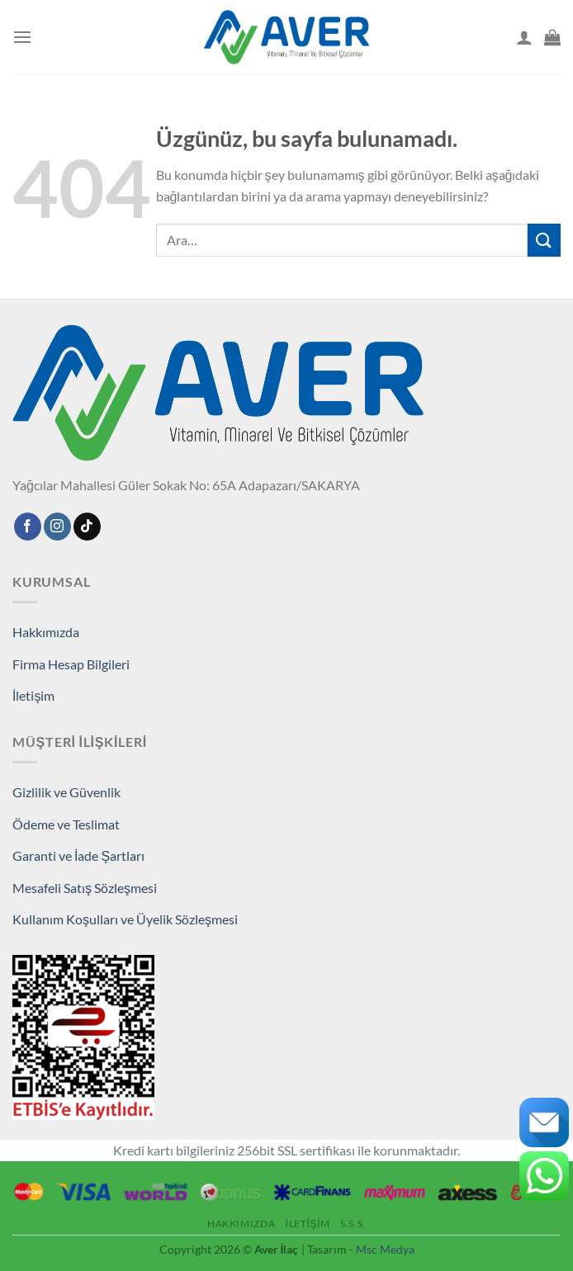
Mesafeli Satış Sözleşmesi (84, 887)
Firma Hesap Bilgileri (71, 664)
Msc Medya (385, 1249)
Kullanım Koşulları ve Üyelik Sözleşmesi (125, 919)
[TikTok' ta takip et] (87, 527)
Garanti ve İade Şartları (78, 855)
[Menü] (22, 37)
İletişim (33, 695)
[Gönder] (544, 240)
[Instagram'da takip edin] (57, 527)
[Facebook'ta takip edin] (27, 527)
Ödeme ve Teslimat (66, 824)
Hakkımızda (45, 632)
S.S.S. (353, 1223)
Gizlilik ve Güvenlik (66, 792)
